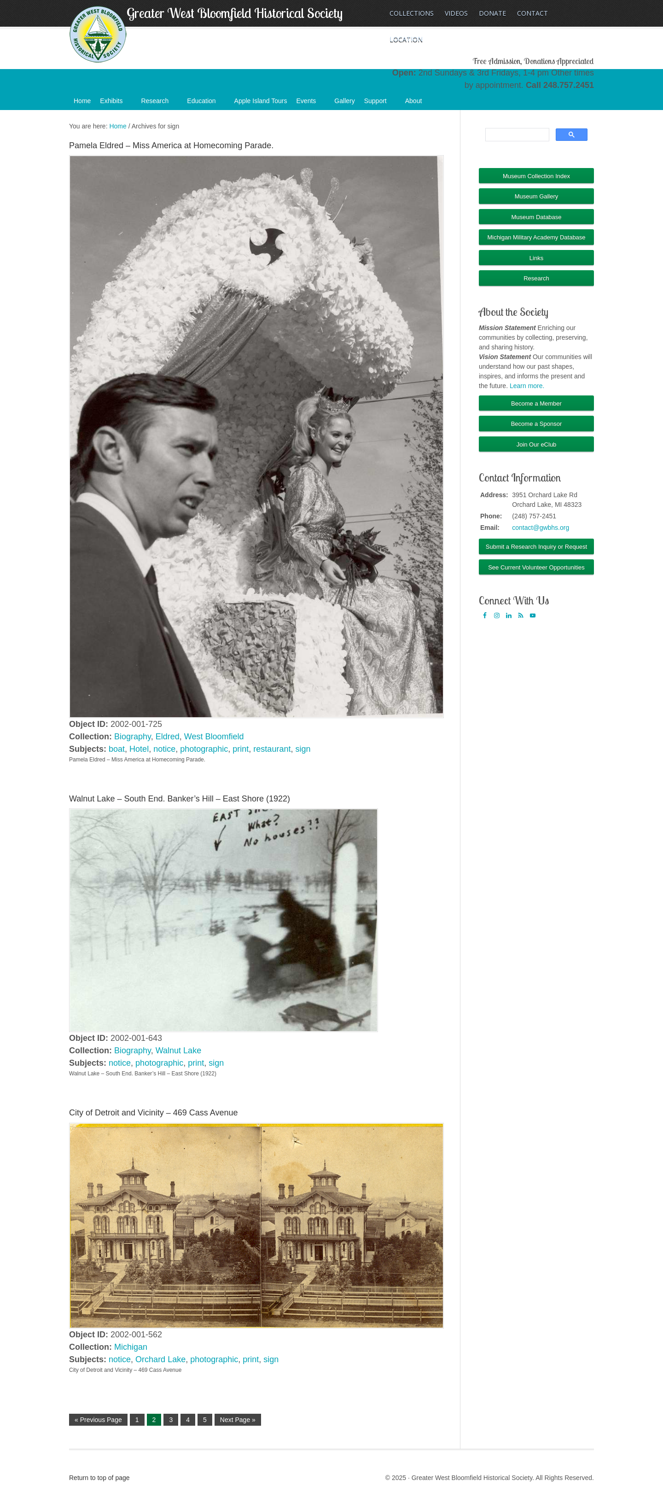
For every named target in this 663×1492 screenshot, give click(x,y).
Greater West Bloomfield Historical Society (235, 13)
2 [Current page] (154, 1419)
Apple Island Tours (260, 100)
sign (302, 749)
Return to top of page (99, 1477)
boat (117, 749)
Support (380, 103)
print (241, 749)
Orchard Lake (160, 1359)
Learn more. (527, 385)
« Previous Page (98, 1419)
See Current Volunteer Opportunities (536, 567)
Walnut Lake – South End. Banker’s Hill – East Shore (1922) (179, 798)
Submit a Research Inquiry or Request (536, 546)
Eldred (168, 736)
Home (82, 100)
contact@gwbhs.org (540, 527)
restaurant (272, 749)
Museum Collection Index (536, 176)
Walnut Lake (178, 1050)
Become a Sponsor (536, 423)
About (418, 103)
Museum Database (536, 217)
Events (311, 103)
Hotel (139, 749)
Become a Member (536, 403)
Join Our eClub (537, 444)
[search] (516, 135)
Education (206, 103)
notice (164, 749)
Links (536, 258)
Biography (132, 736)
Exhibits (116, 103)
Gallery (344, 100)
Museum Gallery (536, 196)
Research (159, 103)
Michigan (130, 1347)
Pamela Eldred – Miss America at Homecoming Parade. (171, 145)
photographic (204, 749)
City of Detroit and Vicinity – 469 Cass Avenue (153, 1112)
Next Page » (238, 1419)
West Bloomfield (214, 736)
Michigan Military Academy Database (536, 237)
